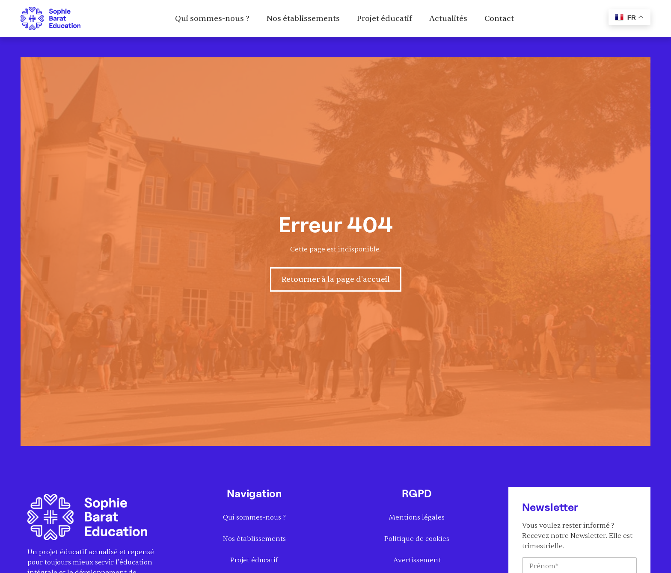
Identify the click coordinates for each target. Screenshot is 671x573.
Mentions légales (417, 517)
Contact (499, 19)
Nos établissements (303, 19)
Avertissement (417, 560)
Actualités (448, 19)
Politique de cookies (416, 539)
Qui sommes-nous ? (212, 19)
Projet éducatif (384, 19)
